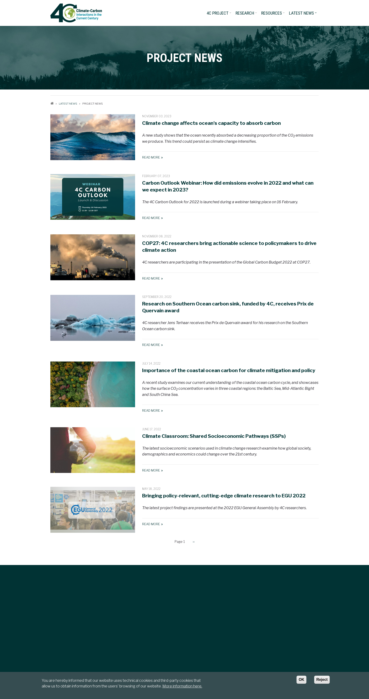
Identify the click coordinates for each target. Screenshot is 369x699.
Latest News (303, 14)
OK (301, 680)
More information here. (182, 686)
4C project (219, 14)
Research (247, 14)
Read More (151, 157)
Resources (273, 14)
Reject (322, 680)
